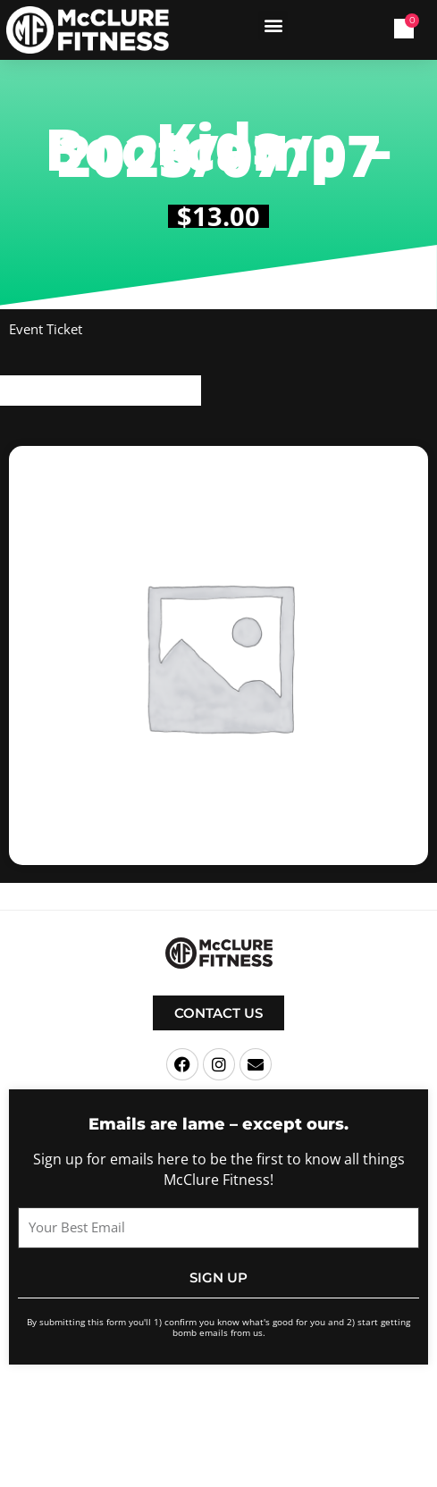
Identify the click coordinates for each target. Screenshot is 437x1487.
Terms (303, 1405)
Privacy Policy (356, 1405)
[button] (273, 25)
